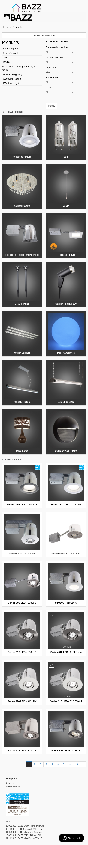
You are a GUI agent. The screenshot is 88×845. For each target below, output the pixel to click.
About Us (10, 783)
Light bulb (51, 67)
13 (76, 764)
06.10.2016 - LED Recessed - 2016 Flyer (24, 829)
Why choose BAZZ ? (15, 786)
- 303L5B (22, 583)
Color (49, 87)
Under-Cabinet (10, 53)
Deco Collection (54, 57)
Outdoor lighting (10, 48)
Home (5, 27)
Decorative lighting (12, 74)
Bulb (4, 57)
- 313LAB (66, 731)
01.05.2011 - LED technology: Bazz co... (24, 832)
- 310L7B (22, 632)
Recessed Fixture (11, 78)
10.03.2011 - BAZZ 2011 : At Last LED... (24, 835)
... (70, 764)
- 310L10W (66, 583)
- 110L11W (66, 485)
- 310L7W (22, 682)
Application (52, 77)
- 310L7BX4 (66, 632)
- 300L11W (22, 534)
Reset (51, 105)
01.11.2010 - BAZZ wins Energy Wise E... (25, 838)
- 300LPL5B (66, 534)
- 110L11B (22, 485)
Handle (6, 62)
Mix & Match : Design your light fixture (18, 68)
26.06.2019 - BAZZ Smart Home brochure (25, 826)
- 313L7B (22, 731)
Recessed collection (57, 47)
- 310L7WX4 (66, 682)
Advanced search (44, 35)
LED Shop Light (10, 83)
